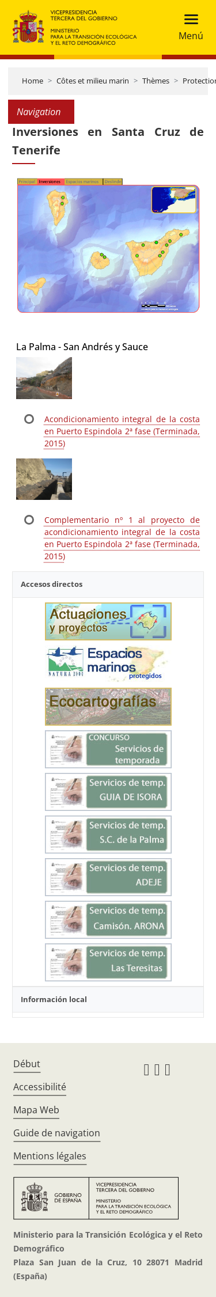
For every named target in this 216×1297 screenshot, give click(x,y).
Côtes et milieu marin (92, 80)
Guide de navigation (56, 1133)
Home (32, 80)
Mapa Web (36, 1109)
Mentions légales (49, 1156)
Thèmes (155, 80)
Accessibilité (39, 1086)
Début (26, 1063)
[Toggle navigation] (187, 27)
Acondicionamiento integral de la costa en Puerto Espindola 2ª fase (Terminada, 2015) (122, 431)
